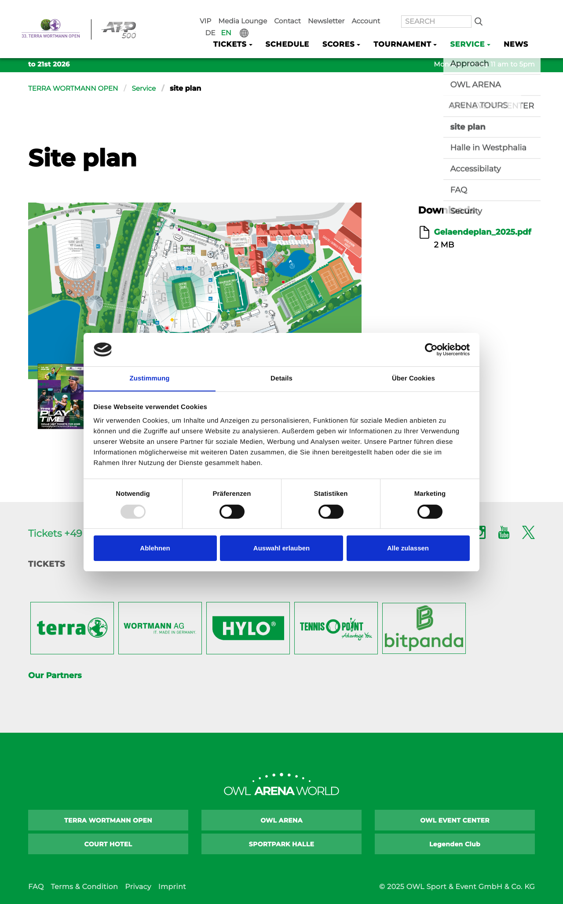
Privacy (138, 887)
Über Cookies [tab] (413, 378)
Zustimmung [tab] (150, 378)
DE (498, 9)
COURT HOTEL (108, 844)
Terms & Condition (84, 887)
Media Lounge (262, 9)
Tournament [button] (409, 31)
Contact (302, 9)
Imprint (172, 887)
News (516, 31)
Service (149, 89)
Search (472, 9)
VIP (228, 9)
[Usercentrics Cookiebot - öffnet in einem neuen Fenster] (431, 349)
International (528, 9)
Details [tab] (281, 378)
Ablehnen (155, 548)
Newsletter (337, 9)
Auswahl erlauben (281, 548)
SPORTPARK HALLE (281, 844)
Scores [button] (349, 31)
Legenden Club (454, 844)
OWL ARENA (281, 820)
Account (373, 9)
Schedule (301, 31)
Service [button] (471, 31)
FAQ (36, 887)
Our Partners (54, 675)
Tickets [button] (246, 31)
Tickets (46, 564)
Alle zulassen (408, 548)
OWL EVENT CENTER (455, 820)
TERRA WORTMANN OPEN (75, 89)
